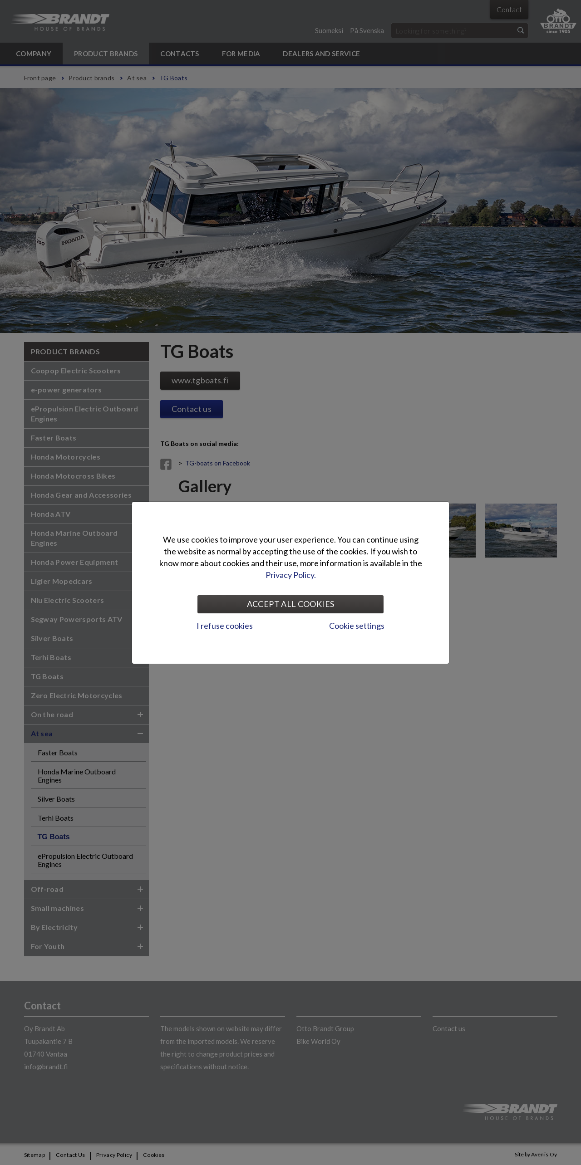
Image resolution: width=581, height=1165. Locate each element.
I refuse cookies (225, 626)
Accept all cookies (290, 604)
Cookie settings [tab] (356, 626)
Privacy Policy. (291, 575)
